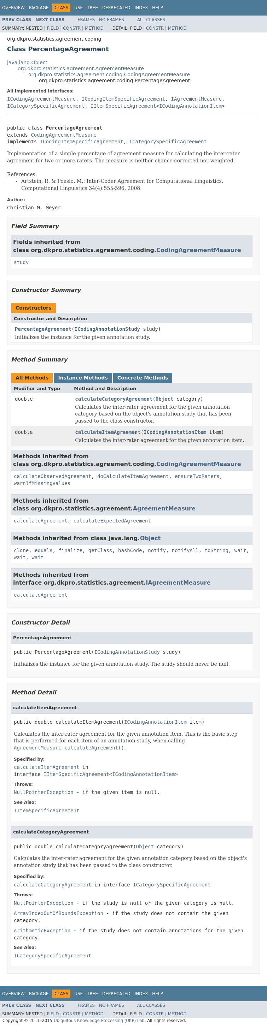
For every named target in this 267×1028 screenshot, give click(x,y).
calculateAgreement (41, 521)
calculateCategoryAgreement (113, 399)
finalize (70, 550)
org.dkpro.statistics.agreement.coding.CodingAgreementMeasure (109, 74)
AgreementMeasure (164, 508)
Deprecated (116, 7)
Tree (92, 7)
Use (78, 7)
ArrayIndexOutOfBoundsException (58, 913)
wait (240, 550)
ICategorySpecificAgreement (46, 106)
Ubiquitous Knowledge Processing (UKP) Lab (99, 1020)
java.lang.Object (27, 62)
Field (53, 28)
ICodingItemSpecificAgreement (123, 99)
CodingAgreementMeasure (63, 135)
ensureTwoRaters (197, 476)
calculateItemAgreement (107, 432)
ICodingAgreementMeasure (41, 99)
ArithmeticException (42, 930)
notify (157, 550)
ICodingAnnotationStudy (107, 329)
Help (157, 7)
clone (21, 550)
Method (94, 28)
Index (141, 7)
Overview (13, 7)
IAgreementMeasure (196, 99)
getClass (100, 550)
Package (38, 7)
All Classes (151, 19)
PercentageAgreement (43, 329)
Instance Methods (83, 378)
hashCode (130, 550)
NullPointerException (44, 792)
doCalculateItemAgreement (133, 476)
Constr (72, 28)
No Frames (111, 19)
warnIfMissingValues (42, 483)
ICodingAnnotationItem (190, 106)
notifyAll (185, 550)
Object (165, 399)
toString (216, 550)
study (21, 262)
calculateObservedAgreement (52, 476)
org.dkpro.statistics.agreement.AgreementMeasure (81, 68)
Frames (86, 19)
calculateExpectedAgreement (112, 521)
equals (44, 550)
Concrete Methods (142, 378)
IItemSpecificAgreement (123, 106)
